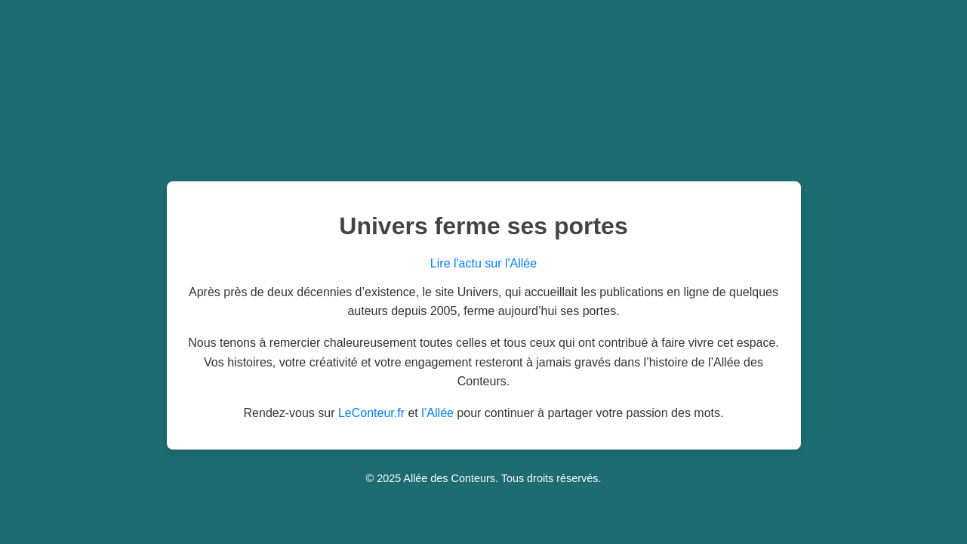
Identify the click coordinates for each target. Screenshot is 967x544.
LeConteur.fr (371, 412)
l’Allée (437, 412)
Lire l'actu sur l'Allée (483, 263)
